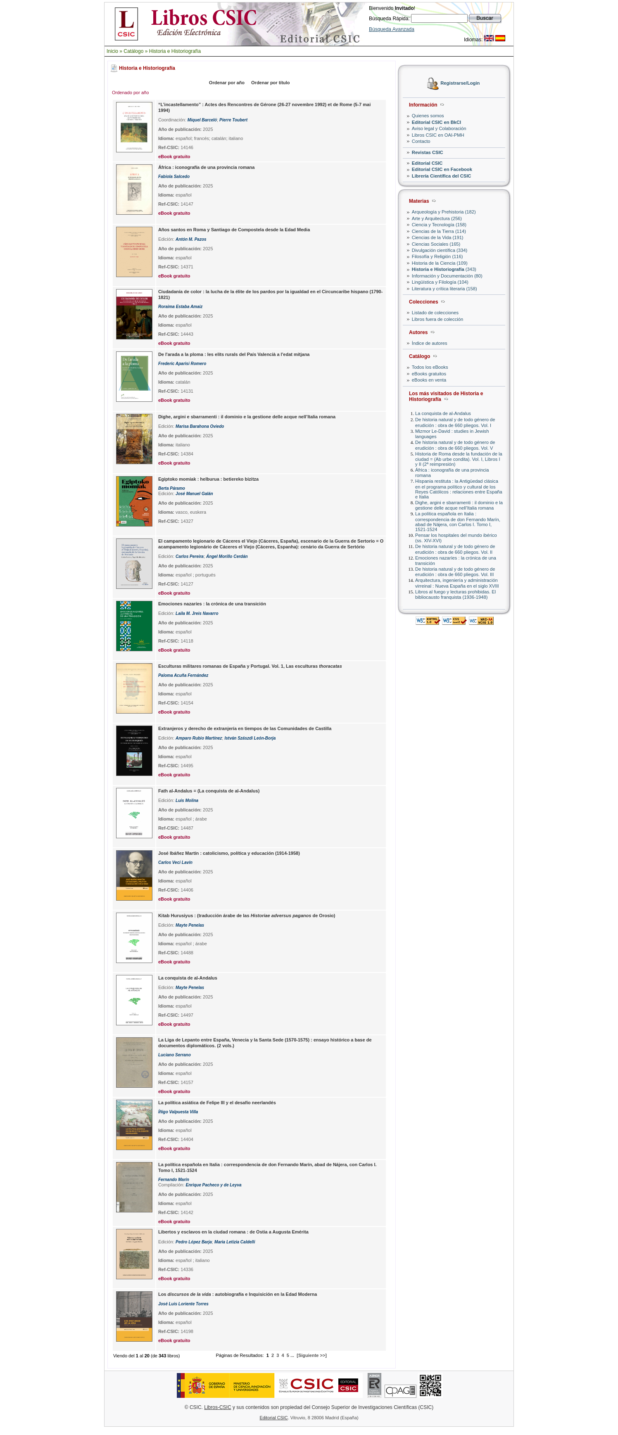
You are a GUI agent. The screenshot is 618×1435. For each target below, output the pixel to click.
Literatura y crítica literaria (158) (444, 288)
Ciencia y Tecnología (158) (439, 224)
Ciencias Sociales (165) (436, 244)
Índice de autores (429, 343)
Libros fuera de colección (437, 319)
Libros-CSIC (217, 1407)
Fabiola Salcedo (174, 176)
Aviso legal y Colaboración (439, 128)
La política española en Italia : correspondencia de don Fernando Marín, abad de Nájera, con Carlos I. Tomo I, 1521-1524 (457, 521)
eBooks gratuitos (429, 373)
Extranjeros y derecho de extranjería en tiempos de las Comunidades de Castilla (244, 728)
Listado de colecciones (435, 312)
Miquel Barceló (202, 120)
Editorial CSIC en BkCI (436, 122)
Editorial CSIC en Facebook (442, 169)
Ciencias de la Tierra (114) (439, 231)
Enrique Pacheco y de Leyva (214, 1185)
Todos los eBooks (430, 367)
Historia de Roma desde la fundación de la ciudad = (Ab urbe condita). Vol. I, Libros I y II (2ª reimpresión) (458, 459)
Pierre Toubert (233, 120)
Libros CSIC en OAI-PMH (438, 135)
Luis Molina (187, 800)
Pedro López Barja (194, 1242)
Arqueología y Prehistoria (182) (444, 211)
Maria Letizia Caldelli (234, 1242)
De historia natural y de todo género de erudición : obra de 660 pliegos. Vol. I (455, 422)
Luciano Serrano (174, 1055)
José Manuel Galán (194, 493)
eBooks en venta (429, 379)
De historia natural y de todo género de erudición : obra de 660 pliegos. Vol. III (455, 572)
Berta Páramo (171, 488)
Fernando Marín (173, 1179)
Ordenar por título (270, 82)
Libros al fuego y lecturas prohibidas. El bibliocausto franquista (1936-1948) (455, 594)
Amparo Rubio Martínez (199, 738)
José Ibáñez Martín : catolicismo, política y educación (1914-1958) (229, 853)
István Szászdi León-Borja (250, 738)
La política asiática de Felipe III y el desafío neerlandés (217, 1102)
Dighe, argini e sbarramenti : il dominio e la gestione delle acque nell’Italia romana (459, 505)
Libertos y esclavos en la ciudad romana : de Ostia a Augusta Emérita (233, 1231)
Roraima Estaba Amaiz (180, 306)
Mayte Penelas (190, 925)
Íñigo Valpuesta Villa (178, 1112)
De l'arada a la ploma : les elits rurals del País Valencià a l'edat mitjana (234, 354)
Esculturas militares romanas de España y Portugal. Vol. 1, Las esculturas (250, 666)
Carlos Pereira (190, 556)
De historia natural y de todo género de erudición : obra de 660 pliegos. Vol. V (455, 445)
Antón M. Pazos (191, 239)
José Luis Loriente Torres (183, 1304)
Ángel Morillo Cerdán (227, 556)
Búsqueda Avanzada (391, 29)
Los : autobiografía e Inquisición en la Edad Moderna (237, 1294)
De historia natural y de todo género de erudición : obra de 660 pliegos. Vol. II (455, 549)
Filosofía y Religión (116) (437, 256)
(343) (444, 269)
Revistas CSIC (427, 152)
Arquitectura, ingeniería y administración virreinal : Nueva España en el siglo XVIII (457, 583)
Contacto (421, 141)
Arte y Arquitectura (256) (437, 218)
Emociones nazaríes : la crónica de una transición (212, 603)
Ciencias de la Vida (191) (438, 237)
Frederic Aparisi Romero (182, 363)
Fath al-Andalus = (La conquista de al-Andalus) (208, 790)
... (292, 1355)
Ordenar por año (227, 82)
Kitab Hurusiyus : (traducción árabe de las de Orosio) (246, 915)
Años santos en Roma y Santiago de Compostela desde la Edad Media (234, 229)
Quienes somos (428, 115)
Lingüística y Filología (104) (440, 282)
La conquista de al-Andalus (443, 413)
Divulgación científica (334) (439, 250)
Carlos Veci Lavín (175, 862)
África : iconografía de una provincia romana (206, 167)
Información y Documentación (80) (447, 275)
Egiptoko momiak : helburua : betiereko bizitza (208, 479)
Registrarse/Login (460, 83)
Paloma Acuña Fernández (183, 675)
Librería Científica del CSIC (441, 175)
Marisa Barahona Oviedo (200, 426)
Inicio (112, 51)
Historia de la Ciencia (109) (440, 263)
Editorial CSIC (427, 163)
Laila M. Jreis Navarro (197, 613)
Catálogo (133, 51)
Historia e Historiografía (175, 51)
